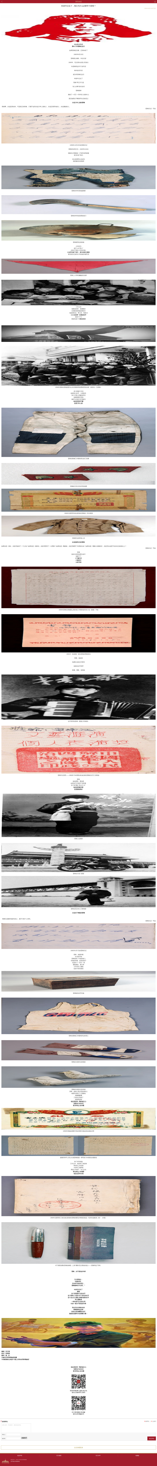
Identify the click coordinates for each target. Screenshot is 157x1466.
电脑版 (137, 1455)
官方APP (98, 1455)
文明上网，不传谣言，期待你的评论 (16, 1430)
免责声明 (19, 1455)
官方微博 (58, 1455)
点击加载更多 (78, 1447)
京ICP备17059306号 (15, 1461)
